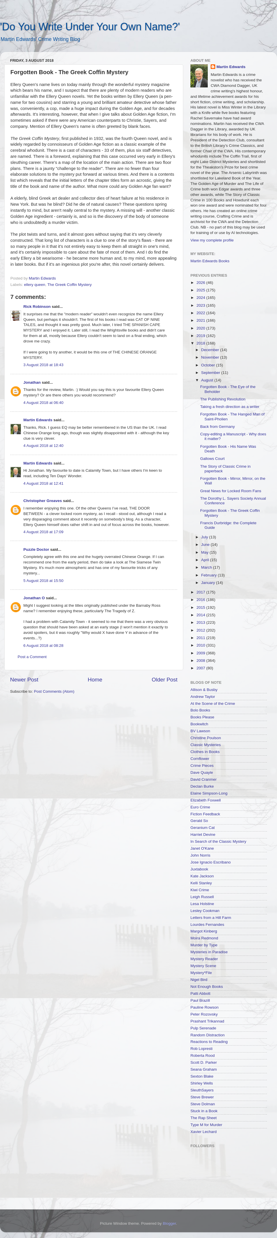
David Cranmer (203, 779)
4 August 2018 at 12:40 (43, 445)
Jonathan (32, 382)
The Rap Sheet (203, 1118)
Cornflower (199, 758)
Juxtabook (199, 869)
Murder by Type (204, 945)
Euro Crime (200, 807)
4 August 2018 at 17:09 (43, 532)
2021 (201, 320)
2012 (201, 630)
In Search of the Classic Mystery (218, 841)
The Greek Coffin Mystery (69, 284)
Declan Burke (202, 786)
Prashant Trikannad (207, 1021)
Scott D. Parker (203, 1062)
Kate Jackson (202, 876)
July (205, 537)
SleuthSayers (202, 1090)
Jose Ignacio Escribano (210, 862)
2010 (201, 645)
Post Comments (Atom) (54, 691)
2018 (201, 343)
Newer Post (24, 680)
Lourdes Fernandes (207, 924)
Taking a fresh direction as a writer (229, 406)
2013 (201, 622)
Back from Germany (217, 426)
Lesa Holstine (202, 904)
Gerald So (199, 821)
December (210, 350)
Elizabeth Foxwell (205, 800)
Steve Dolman (202, 1104)
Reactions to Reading (209, 1042)
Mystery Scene (203, 966)
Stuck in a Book (204, 1111)
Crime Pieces (202, 765)
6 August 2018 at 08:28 (43, 645)
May (205, 552)
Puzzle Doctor (36, 549)
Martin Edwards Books (209, 261)
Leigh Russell (202, 897)
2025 (201, 290)
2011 (201, 638)
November (210, 357)
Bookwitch (199, 724)
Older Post (164, 680)
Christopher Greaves (42, 501)
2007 (201, 668)
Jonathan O (34, 598)
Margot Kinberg (203, 931)
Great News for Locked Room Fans (230, 491)
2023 (201, 305)
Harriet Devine (202, 834)
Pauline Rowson (204, 1007)
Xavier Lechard (203, 1132)
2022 (201, 313)
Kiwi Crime (199, 890)
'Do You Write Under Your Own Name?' (90, 27)
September (211, 372)
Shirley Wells (201, 1083)
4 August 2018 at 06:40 (43, 402)
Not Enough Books (206, 986)
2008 (201, 660)
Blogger (169, 1223)
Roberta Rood (202, 1055)
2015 (201, 607)
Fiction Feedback (205, 814)
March (207, 567)
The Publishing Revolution (223, 399)
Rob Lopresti (201, 1048)
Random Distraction (207, 1035)
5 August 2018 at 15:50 (43, 580)
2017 (201, 592)
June (206, 544)
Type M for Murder (206, 1125)
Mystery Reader (204, 959)
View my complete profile (212, 240)
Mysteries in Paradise (209, 952)
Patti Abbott (200, 993)
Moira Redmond (204, 938)
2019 (201, 336)
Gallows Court (212, 458)
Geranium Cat (202, 827)
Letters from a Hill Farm (210, 917)
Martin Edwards (38, 420)
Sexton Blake (202, 1076)
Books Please (202, 717)
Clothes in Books (205, 752)
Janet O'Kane (202, 848)
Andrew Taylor (202, 696)
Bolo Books (200, 710)
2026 (201, 282)
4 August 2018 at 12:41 (43, 483)
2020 (201, 328)
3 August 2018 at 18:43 (43, 365)
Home (95, 680)
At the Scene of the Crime (212, 703)
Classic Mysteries (205, 745)
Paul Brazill (200, 1000)
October (208, 365)
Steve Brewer (202, 1097)
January (208, 582)
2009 (201, 653)
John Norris (200, 855)
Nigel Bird (198, 979)
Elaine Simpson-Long (208, 793)
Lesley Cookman (205, 911)
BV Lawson (200, 731)
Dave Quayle (201, 772)
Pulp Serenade (203, 1028)
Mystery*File (201, 973)
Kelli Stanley (201, 883)
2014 (201, 615)
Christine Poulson (205, 738)
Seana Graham (203, 1069)
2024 (201, 297)
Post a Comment (32, 657)
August (207, 380)
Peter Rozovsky (204, 1014)
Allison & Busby (204, 690)
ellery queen (34, 284)
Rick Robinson (37, 306)
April (205, 560)
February (209, 575)
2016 (201, 600)
